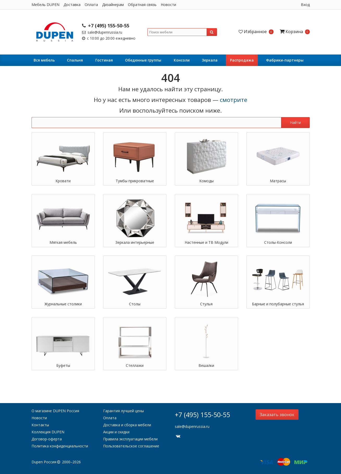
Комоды (206, 180)
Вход (305, 4)
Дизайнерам (113, 4)
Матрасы (278, 180)
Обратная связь (142, 4)
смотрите (233, 100)
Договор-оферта (47, 438)
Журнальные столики (63, 303)
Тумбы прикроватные (135, 180)
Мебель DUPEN (45, 4)
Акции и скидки (116, 431)
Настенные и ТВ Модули (206, 242)
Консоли (182, 60)
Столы (134, 303)
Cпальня (75, 60)
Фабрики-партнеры (284, 60)
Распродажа (242, 60)
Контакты (40, 424)
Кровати (63, 180)
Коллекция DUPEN (48, 431)
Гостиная (104, 60)
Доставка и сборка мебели (127, 424)
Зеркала (210, 60)
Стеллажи (135, 365)
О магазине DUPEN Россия (55, 410)
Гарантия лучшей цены (123, 410)
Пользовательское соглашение (131, 445)
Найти (295, 122)
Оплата (91, 4)
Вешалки (206, 365)
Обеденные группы (143, 60)
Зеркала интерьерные (134, 242)
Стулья (206, 303)
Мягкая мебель (63, 242)
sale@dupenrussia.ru (102, 32)
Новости (168, 4)
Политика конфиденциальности (60, 445)
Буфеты (63, 365)
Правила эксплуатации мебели (130, 438)
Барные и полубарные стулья (278, 303)
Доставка (72, 4)
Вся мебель (44, 60)
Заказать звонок (277, 414)
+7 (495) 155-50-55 (105, 25)
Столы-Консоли (278, 242)
